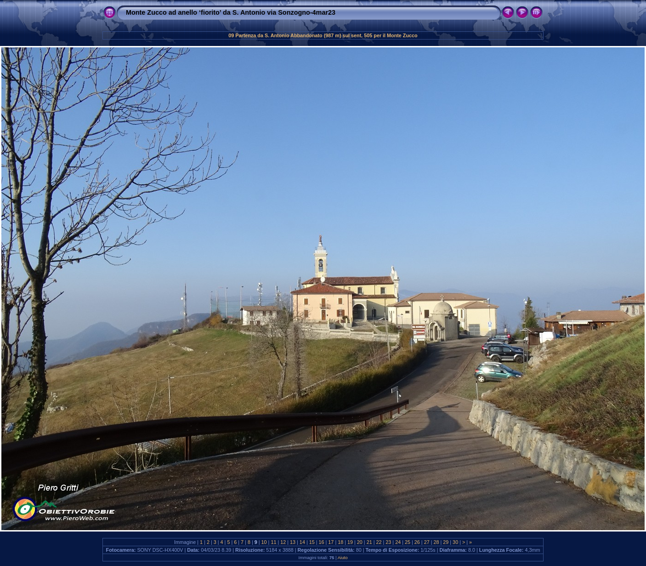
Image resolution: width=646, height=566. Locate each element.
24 (398, 542)
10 (264, 542)
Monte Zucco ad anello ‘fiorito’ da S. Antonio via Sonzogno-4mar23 (230, 12)
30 (455, 542)
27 (427, 542)
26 (417, 542)
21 (369, 542)
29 (446, 542)
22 (379, 542)
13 (293, 542)
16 (321, 542)
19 (350, 542)
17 (331, 542)
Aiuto (343, 557)
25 (407, 542)
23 (388, 542)
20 (360, 542)
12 (283, 542)
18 (340, 542)
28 (436, 542)
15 (312, 542)
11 (273, 542)
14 (302, 542)
